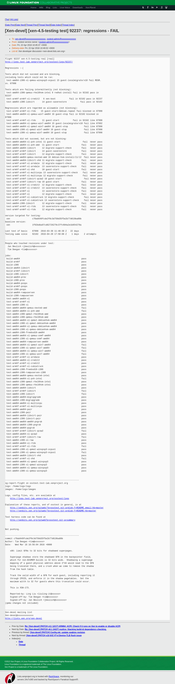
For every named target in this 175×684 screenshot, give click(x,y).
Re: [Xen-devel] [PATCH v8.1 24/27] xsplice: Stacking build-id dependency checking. (65, 629)
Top (7, 19)
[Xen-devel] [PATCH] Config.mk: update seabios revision (57, 632)
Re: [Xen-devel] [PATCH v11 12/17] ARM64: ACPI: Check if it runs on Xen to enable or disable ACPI (72, 626)
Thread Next (44, 25)
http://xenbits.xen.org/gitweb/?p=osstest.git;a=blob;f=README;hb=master (53, 510)
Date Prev (10, 25)
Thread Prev (31, 25)
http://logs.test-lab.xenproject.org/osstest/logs (39, 498)
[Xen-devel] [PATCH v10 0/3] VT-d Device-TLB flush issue (54, 635)
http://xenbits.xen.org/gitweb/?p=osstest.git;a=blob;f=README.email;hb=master (57, 507)
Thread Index (68, 25)
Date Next (20, 25)
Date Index (56, 25)
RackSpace (54, 676)
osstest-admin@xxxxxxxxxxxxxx (61, 39)
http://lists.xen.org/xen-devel (23, 618)
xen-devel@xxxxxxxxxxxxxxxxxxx (30, 39)
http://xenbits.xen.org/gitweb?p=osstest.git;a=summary (42, 520)
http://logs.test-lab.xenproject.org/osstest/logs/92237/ (39, 61)
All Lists (14, 19)
